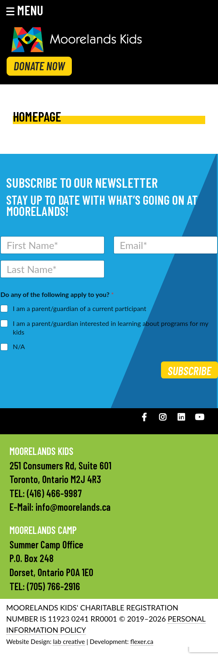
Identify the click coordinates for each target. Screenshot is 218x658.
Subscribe (189, 371)
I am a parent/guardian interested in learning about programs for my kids (110, 327)
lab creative (69, 641)
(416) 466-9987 (54, 493)
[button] (30, 10)
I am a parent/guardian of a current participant (79, 308)
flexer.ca (142, 641)
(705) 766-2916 (53, 586)
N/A (19, 346)
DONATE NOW (39, 66)
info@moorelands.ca (73, 507)
